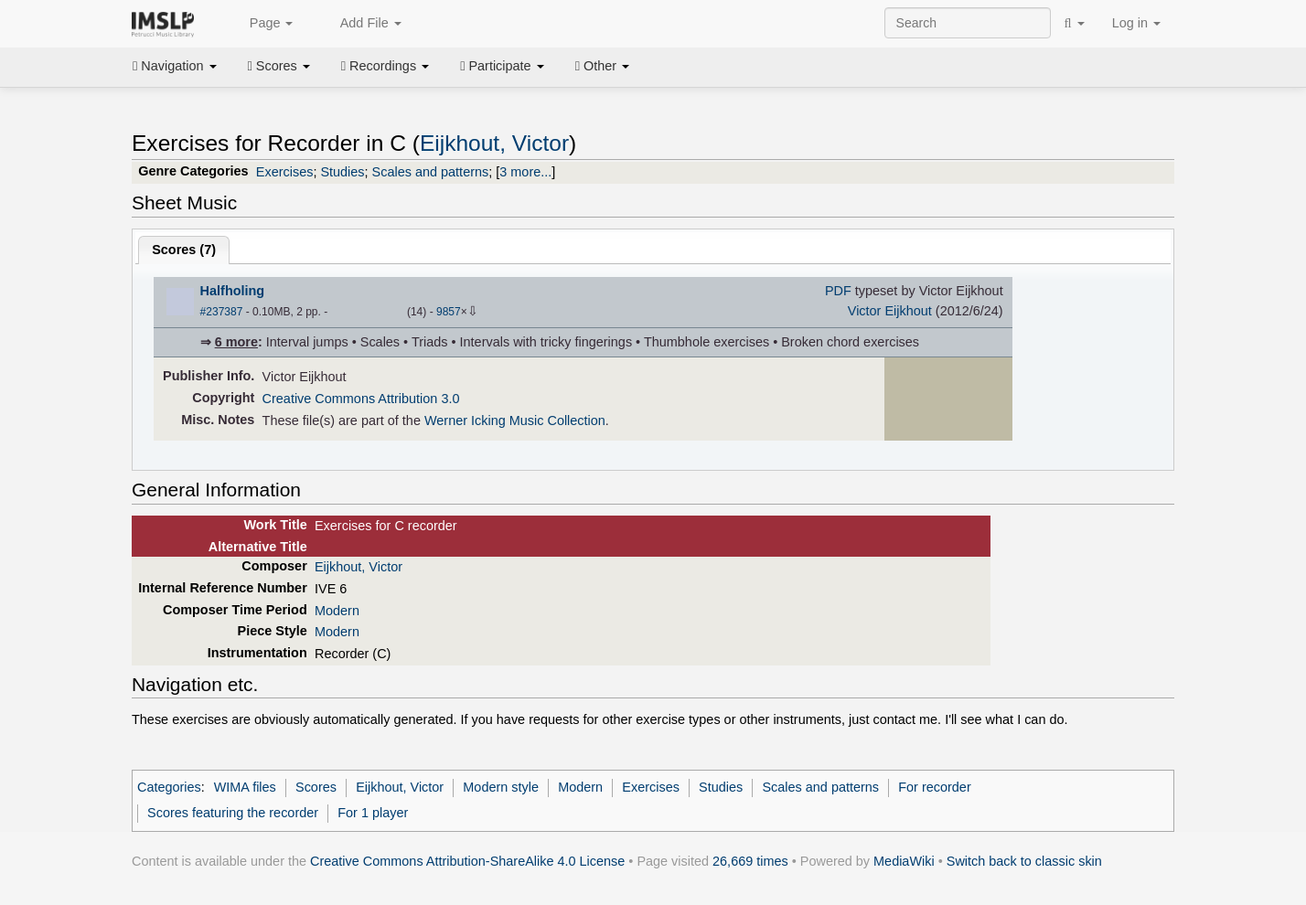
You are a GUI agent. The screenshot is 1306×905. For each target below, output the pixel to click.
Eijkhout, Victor (494, 143)
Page (262, 24)
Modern (337, 610)
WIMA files (245, 787)
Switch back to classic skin (1024, 861)
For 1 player (372, 812)
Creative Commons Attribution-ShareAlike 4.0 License (467, 861)
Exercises (285, 172)
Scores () (184, 249)
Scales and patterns (430, 172)
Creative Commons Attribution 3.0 (361, 398)
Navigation (175, 66)
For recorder (934, 787)
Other (602, 66)
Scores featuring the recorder (232, 812)
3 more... (525, 172)
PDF (838, 290)
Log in (1136, 23)
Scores (279, 66)
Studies (342, 172)
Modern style (501, 787)
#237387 (221, 311)
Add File (360, 24)
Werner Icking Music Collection (514, 420)
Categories (169, 787)
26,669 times (750, 861)
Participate (502, 66)
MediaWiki (904, 861)
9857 (448, 311)
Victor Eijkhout (890, 310)
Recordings (385, 66)
